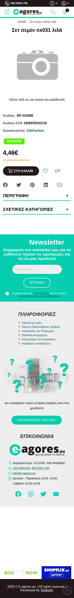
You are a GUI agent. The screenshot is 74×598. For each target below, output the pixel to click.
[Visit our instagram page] (31, 495)
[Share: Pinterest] (33, 184)
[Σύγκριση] (57, 170)
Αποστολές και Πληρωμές (38, 331)
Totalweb (46, 590)
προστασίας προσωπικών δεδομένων (39, 296)
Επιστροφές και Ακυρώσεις (39, 339)
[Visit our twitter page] (43, 495)
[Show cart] (64, 11)
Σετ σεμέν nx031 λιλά (43, 21)
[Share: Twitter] (19, 184)
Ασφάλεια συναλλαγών (36, 343)
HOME (22, 21)
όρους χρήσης (41, 293)
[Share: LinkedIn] (46, 184)
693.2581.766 (19, 3)
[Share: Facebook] (5, 184)
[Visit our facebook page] (18, 495)
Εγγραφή (37, 282)
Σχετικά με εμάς (32, 322)
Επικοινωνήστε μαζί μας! (36, 420)
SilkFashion (35, 130)
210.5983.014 (21, 468)
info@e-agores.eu (24, 473)
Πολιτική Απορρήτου (34, 335)
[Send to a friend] (59, 184)
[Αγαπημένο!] (45, 170)
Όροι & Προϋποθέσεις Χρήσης (41, 326)
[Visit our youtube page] (56, 495)
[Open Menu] (7, 12)
